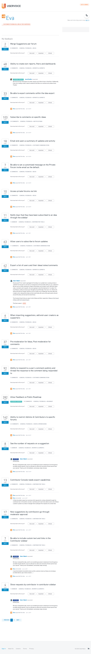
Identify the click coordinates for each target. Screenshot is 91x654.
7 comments (14, 377)
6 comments (14, 348)
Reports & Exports (39, 68)
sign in (87, 20)
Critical (51, 53)
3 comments (14, 97)
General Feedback (25, 48)
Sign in (4, 648)
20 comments (14, 121)
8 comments (14, 145)
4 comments (14, 484)
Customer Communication (41, 145)
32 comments (14, 424)
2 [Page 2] (14, 620)
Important (41, 53)
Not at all (33, 53)
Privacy (31, 648)
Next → (19, 620)
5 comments (14, 269)
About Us (10, 648)
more (24, 303)
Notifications (38, 121)
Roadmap (50, 401)
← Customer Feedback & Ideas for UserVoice (16, 24)
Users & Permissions (40, 424)
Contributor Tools (38, 222)
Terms (25, 648)
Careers (18, 648)
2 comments (14, 68)
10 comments (28, 401)
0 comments (14, 48)
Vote (5, 49)
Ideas (34, 48)
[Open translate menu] (86, 15)
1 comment (13, 222)
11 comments (14, 246)
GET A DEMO (84, 4)
